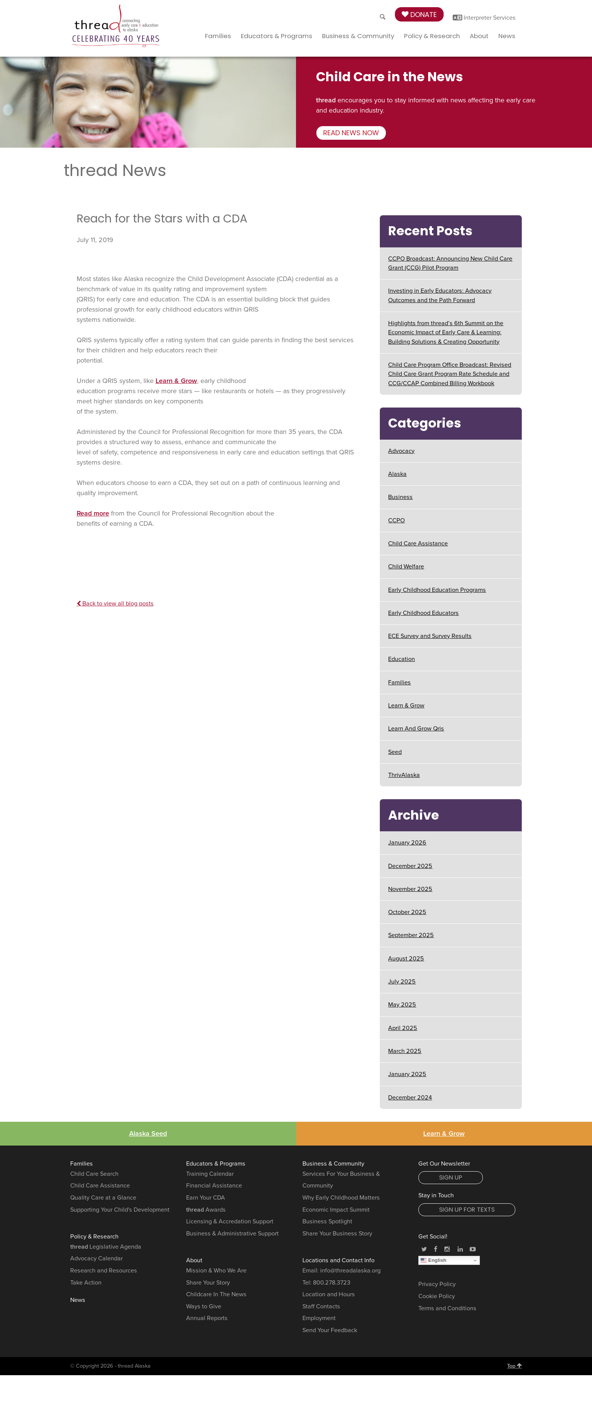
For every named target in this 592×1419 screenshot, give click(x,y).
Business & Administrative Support (232, 1233)
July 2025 (402, 981)
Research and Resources (103, 1270)
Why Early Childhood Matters (341, 1197)
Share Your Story (208, 1282)
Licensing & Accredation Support (229, 1221)
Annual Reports (207, 1318)
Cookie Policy (436, 1296)
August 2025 (406, 958)
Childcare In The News (216, 1294)
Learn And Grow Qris (416, 728)
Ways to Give (203, 1306)
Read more (93, 513)
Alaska (397, 474)
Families (218, 35)
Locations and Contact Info (338, 1260)
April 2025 (402, 1028)
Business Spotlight (327, 1221)
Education (401, 659)
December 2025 (410, 866)
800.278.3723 (331, 1282)
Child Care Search (94, 1174)
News (506, 35)
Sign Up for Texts (467, 1209)
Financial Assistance (214, 1185)
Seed (395, 752)
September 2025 (411, 935)
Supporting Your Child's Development (120, 1210)
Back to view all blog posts (115, 603)
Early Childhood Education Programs (437, 590)
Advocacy (401, 451)
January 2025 (407, 1074)
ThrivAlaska (404, 775)
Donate (419, 14)
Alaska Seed (148, 1133)
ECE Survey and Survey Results (430, 636)
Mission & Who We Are (216, 1270)
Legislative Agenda (105, 1247)
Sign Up (450, 1177)
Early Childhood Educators (423, 613)
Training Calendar (210, 1174)
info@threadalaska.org (350, 1270)
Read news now (351, 132)
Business (400, 497)
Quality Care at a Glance (103, 1197)
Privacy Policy (437, 1284)
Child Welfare (406, 566)
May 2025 (402, 1004)
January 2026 (407, 842)
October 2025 (407, 912)
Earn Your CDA (205, 1197)
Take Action (86, 1282)
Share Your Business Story (337, 1233)
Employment (319, 1318)
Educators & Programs (276, 35)
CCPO (396, 520)
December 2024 (410, 1097)
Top (514, 1365)
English (433, 1260)
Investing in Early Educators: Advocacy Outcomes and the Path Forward (440, 295)
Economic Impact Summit (336, 1210)
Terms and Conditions (447, 1308)
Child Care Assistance (418, 543)
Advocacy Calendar (96, 1258)
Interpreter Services (484, 18)
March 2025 (404, 1051)
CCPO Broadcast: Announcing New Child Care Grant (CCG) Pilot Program (450, 263)
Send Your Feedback (329, 1330)
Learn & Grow (176, 381)
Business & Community (358, 35)
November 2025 (410, 889)
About (479, 35)
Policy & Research (432, 35)
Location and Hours (328, 1294)
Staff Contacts (321, 1306)
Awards (206, 1210)
